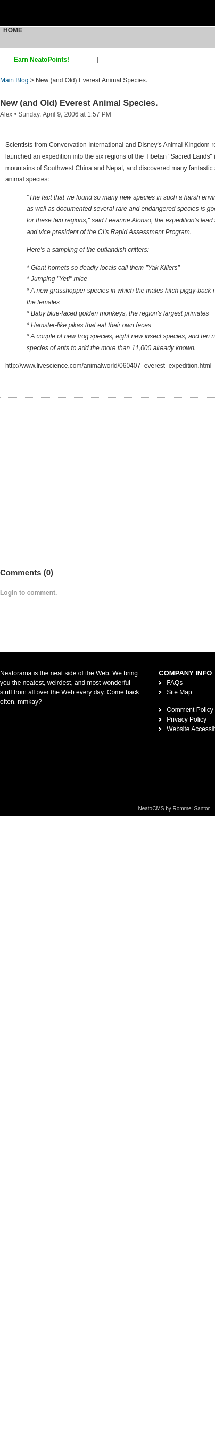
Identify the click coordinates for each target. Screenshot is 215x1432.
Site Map (179, 692)
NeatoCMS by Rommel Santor (174, 809)
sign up (85, 59)
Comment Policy (190, 710)
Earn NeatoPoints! (41, 59)
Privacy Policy (186, 719)
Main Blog (14, 80)
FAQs (175, 682)
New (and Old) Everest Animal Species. (79, 102)
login (107, 59)
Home (12, 30)
